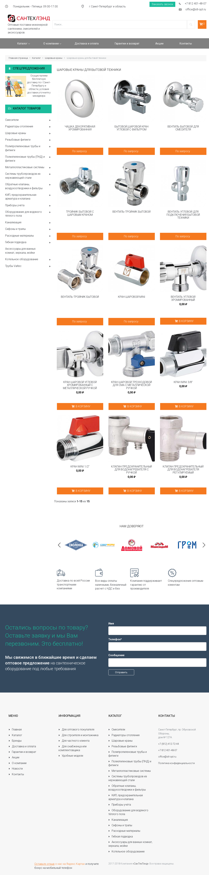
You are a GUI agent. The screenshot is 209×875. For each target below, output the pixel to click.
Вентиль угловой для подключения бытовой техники (183, 214)
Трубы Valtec (28, 266)
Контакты (16, 774)
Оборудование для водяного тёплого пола (28, 213)
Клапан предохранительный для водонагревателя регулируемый (183, 469)
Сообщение (116, 655)
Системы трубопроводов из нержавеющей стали (28, 175)
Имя (111, 623)
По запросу (79, 151)
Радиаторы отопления (28, 127)
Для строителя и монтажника (78, 735)
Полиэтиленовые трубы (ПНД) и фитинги (28, 158)
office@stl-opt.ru (195, 9)
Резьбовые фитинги (28, 140)
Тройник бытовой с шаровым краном (80, 213)
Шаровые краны (53, 58)
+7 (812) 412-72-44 (168, 743)
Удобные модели (70, 755)
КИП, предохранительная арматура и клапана (28, 196)
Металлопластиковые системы (28, 168)
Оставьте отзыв (44, 864)
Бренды (15, 740)
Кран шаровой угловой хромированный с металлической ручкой (80, 385)
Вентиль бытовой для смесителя (183, 128)
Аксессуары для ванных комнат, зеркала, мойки (20, 250)
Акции (14, 757)
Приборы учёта (28, 206)
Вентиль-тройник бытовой (131, 211)
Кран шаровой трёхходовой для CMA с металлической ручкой (131, 385)
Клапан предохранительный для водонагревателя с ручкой (131, 469)
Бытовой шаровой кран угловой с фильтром (131, 128)
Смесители (28, 120)
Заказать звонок (162, 4)
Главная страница (18, 58)
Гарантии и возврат (22, 752)
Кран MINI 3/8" (183, 382)
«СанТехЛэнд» (140, 863)
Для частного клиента (73, 740)
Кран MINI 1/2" (80, 466)
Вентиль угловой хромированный (183, 298)
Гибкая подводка (28, 243)
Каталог (36, 58)
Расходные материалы (28, 236)
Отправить (121, 672)
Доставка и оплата (22, 746)
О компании (17, 763)
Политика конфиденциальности (176, 763)
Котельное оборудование (28, 260)
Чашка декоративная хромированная (80, 128)
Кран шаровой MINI (131, 296)
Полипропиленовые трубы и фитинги (28, 148)
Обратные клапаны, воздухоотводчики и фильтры (28, 186)
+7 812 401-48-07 (195, 3)
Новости (16, 768)
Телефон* (115, 639)
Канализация (28, 223)
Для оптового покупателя (76, 729)
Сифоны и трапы (28, 229)
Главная (15, 729)
